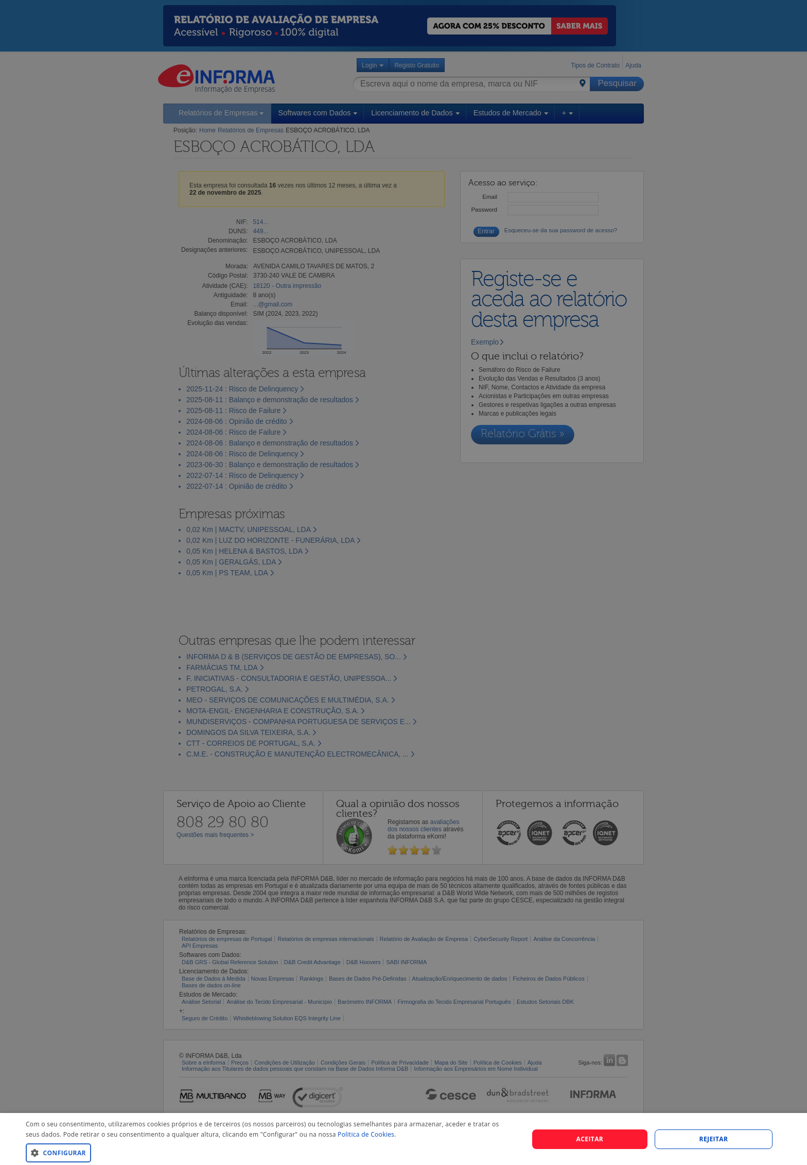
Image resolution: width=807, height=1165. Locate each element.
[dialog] (403, 1139)
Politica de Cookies (366, 1134)
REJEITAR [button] (713, 1139)
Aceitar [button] (590, 1139)
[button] (270, 1152)
